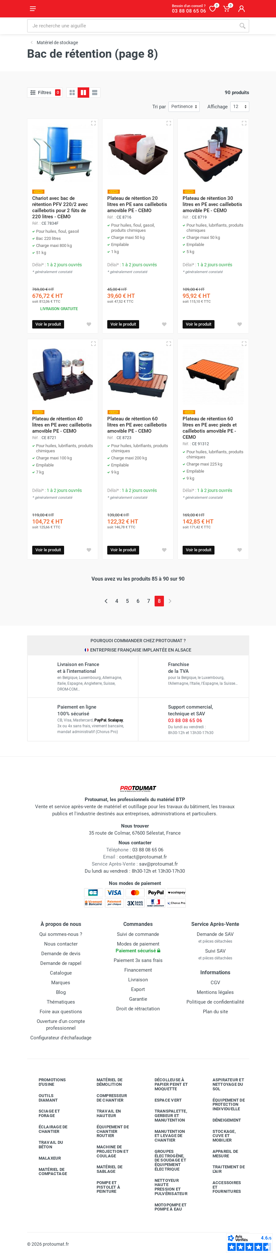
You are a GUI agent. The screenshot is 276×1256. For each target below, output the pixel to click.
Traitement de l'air (224, 1169)
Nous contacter (61, 944)
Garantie (138, 999)
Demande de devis (61, 954)
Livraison (138, 980)
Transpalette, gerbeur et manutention (166, 1116)
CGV (215, 983)
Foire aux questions (61, 1012)
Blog (61, 992)
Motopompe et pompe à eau (166, 1207)
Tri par (159, 107)
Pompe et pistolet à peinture (103, 1187)
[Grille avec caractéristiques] (83, 92)
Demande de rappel (60, 963)
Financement (138, 970)
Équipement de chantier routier (108, 1131)
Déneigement (222, 1120)
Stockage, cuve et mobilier (219, 1136)
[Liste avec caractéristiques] (94, 92)
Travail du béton (46, 1144)
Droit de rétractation (138, 1009)
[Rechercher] (242, 26)
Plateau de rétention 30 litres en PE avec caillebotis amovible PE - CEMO (212, 204)
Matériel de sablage (105, 1169)
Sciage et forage (44, 1113)
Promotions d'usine (47, 1082)
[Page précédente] (106, 601)
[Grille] (72, 92)
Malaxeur (45, 1158)
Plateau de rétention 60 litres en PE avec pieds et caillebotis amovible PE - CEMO (210, 428)
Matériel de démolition (105, 1082)
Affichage (217, 107)
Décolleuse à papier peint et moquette (166, 1084)
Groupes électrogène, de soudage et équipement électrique (165, 1160)
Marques (60, 983)
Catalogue (61, 973)
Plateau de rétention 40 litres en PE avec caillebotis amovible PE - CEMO (62, 425)
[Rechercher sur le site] (131, 26)
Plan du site (215, 1012)
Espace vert (163, 1100)
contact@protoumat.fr (143, 857)
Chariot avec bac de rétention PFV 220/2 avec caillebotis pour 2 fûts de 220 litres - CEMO (60, 207)
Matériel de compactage (48, 1171)
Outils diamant (43, 1098)
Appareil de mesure (220, 1153)
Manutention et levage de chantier (165, 1136)
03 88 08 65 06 (185, 720)
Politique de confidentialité (215, 1002)
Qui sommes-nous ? (60, 934)
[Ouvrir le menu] (33, 9)
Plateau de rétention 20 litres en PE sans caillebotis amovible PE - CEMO (137, 204)
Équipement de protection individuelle (224, 1105)
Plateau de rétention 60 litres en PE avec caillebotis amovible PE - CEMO (137, 425)
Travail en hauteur (104, 1113)
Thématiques (61, 1002)
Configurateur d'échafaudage (60, 1038)
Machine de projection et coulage (107, 1151)
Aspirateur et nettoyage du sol (223, 1084)
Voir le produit (48, 324)
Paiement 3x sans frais (138, 960)
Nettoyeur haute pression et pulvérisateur (166, 1187)
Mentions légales (215, 992)
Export (138, 989)
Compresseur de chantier (107, 1098)
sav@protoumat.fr (158, 864)
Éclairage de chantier (48, 1129)
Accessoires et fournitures (222, 1187)
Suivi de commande (138, 934)
